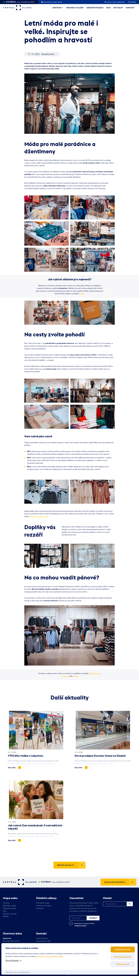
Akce (108, 7)
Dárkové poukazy (95, 7)
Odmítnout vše (122, 964)
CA (90, 673)
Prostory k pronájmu (43, 906)
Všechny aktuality (65, 865)
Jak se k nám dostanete (115, 2)
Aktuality (118, 7)
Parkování (40, 908)
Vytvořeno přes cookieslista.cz (17, 972)
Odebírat (93, 918)
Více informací (12, 960)
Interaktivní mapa (42, 903)
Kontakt (130, 7)
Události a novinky (10, 914)
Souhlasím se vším (122, 949)
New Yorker (96, 673)
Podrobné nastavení (123, 957)
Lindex (81, 294)
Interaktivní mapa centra (51, 2)
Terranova (65, 676)
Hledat (130, 904)
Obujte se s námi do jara (39, 516)
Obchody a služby (75, 7)
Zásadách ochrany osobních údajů (50, 956)
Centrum (56, 7)
